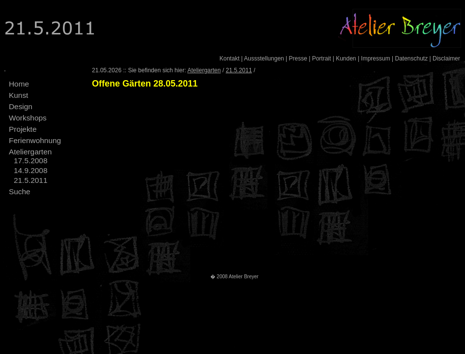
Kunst (18, 95)
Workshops (28, 118)
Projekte (22, 129)
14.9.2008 (30, 170)
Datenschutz (411, 58)
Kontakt (230, 58)
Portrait (321, 58)
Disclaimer (446, 58)
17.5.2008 (30, 160)
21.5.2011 (30, 180)
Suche (19, 191)
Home (19, 84)
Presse (298, 58)
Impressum (375, 58)
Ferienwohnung (35, 140)
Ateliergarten (30, 152)
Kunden (346, 58)
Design (20, 106)
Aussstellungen (264, 58)
